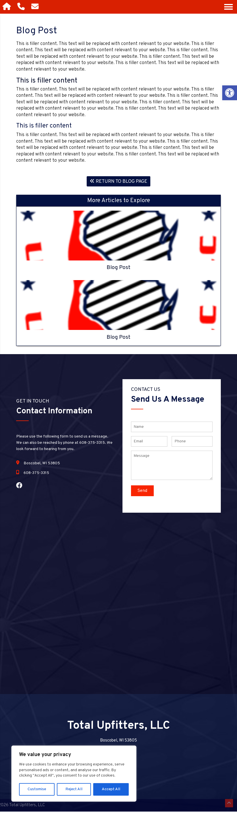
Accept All (111, 789)
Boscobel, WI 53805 (42, 464)
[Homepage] (7, 7)
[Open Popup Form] (36, 7)
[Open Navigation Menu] (228, 7)
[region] (73, 774)
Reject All (73, 789)
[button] (229, 92)
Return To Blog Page (118, 182)
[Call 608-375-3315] (22, 7)
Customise (37, 789)
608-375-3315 (36, 474)
